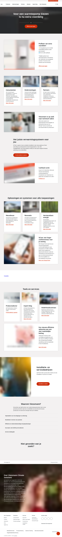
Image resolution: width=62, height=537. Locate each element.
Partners (23, 4)
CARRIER (15, 535)
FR (55, 4)
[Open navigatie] (1, 4)
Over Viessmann (43, 4)
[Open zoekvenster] (53, 4)
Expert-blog (35, 4)
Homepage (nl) (7, 462)
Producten (8, 4)
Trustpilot (6, 276)
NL (57, 4)
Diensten (28, 4)
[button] (58, 533)
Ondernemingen (15, 4)
